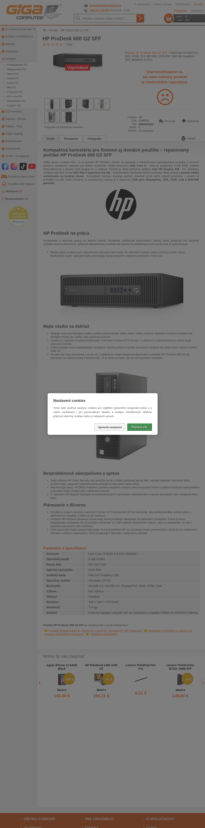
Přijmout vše (139, 427)
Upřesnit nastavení (110, 427)
